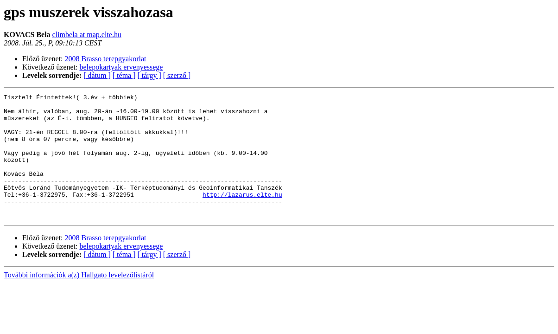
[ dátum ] (97, 75)
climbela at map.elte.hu (86, 35)
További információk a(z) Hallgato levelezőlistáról (79, 300)
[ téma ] (124, 75)
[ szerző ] (177, 75)
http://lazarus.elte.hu (242, 215)
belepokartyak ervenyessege (121, 67)
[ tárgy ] (149, 75)
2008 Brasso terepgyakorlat (105, 59)
